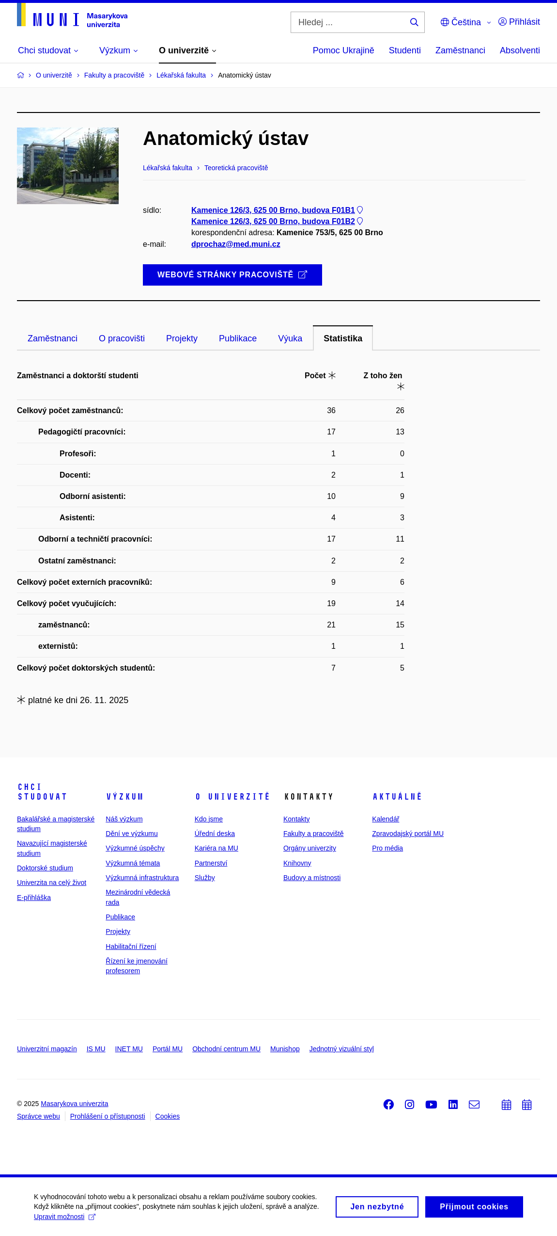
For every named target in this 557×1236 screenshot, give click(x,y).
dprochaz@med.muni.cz (235, 244)
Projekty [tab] (182, 338)
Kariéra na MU (216, 848)
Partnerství (211, 863)
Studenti (405, 50)
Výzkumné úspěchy (135, 848)
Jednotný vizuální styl (341, 1049)
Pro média (387, 848)
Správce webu (38, 1116)
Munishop (285, 1049)
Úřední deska (215, 833)
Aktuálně (397, 796)
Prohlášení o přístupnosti (107, 1116)
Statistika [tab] (343, 338)
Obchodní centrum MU (226, 1049)
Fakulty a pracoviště (313, 833)
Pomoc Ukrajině (343, 50)
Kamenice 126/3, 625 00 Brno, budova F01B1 (278, 210)
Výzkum (124, 796)
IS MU (96, 1049)
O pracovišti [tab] (122, 338)
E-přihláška (34, 897)
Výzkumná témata (133, 863)
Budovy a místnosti (311, 878)
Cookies (167, 1116)
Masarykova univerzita (74, 1104)
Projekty (118, 931)
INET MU (129, 1049)
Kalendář (385, 819)
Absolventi (520, 50)
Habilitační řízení (131, 946)
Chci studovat (42, 792)
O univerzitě (232, 796)
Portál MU (168, 1049)
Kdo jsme (209, 819)
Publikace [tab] (238, 338)
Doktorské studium (45, 868)
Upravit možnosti (64, 1219)
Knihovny (297, 863)
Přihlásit (519, 22)
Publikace (120, 917)
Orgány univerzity (309, 848)
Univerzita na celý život (51, 882)
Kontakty (296, 819)
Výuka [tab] (290, 338)
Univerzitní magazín (47, 1049)
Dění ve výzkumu (131, 833)
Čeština (461, 22)
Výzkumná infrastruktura (142, 878)
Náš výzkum (124, 819)
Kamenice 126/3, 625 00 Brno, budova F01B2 (278, 221)
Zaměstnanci (460, 50)
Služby (205, 878)
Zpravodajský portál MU (408, 833)
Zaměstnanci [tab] (52, 338)
